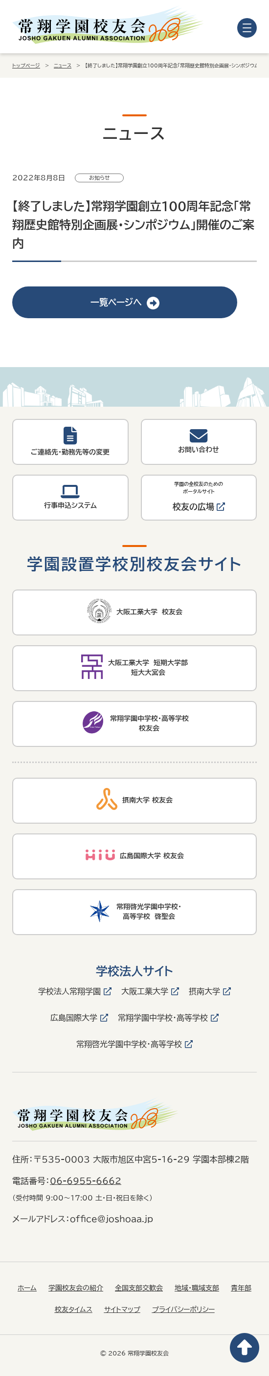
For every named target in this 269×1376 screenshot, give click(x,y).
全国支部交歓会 (139, 1288)
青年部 (241, 1288)
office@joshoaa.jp (111, 1219)
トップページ (26, 65)
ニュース (62, 65)
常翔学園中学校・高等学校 (163, 1018)
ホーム (27, 1288)
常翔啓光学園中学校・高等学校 (129, 1044)
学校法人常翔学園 (69, 991)
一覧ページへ (124, 302)
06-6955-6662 (85, 1181)
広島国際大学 (73, 1018)
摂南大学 (204, 991)
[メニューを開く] (247, 28)
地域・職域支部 (197, 1288)
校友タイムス (73, 1309)
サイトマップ (122, 1309)
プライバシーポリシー (183, 1309)
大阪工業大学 (144, 991)
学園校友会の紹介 (75, 1288)
